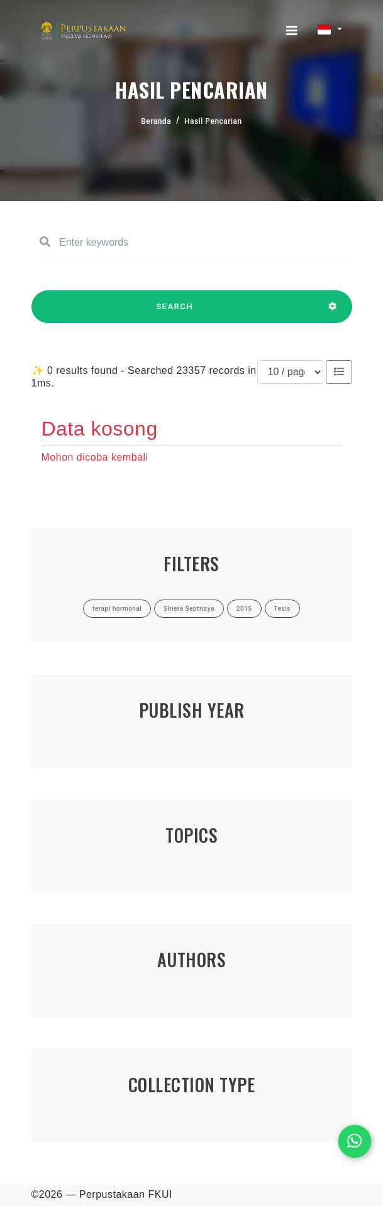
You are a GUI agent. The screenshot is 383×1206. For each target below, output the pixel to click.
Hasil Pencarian (213, 121)
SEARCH (175, 312)
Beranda (156, 121)
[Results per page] (290, 372)
